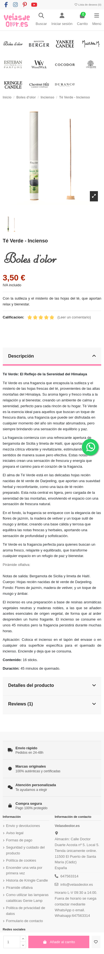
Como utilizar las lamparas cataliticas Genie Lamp (27, 898)
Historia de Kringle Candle (27, 880)
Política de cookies (21, 860)
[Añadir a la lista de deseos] (96, 942)
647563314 (69, 876)
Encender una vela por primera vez (24, 870)
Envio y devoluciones (23, 826)
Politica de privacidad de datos (25, 911)
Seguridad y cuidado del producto (25, 850)
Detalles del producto (52, 685)
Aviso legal (15, 833)
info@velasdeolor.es (76, 884)
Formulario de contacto (24, 921)
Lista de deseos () (87, 4)
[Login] (62, 20)
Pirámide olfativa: (17, 565)
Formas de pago (19, 840)
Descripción (52, 356)
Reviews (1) (52, 704)
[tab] (52, 357)
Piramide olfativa (19, 887)
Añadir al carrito (59, 942)
